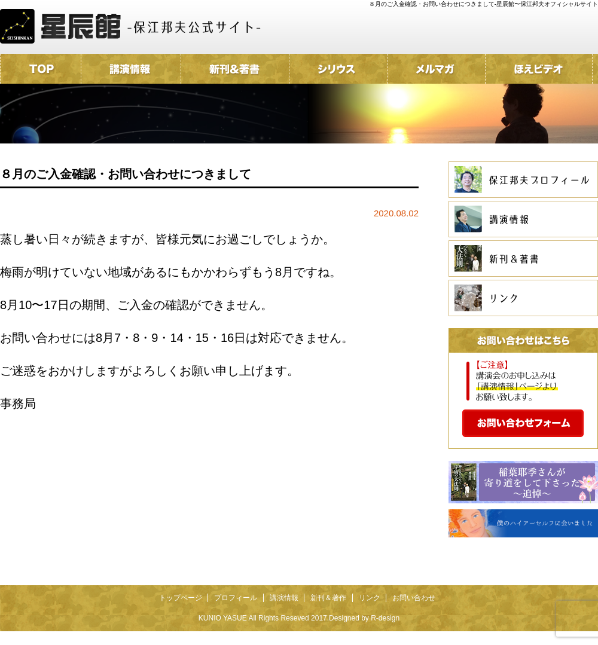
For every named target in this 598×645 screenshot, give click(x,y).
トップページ (180, 598)
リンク (369, 598)
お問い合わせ (413, 598)
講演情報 (284, 598)
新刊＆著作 (328, 598)
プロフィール (235, 598)
